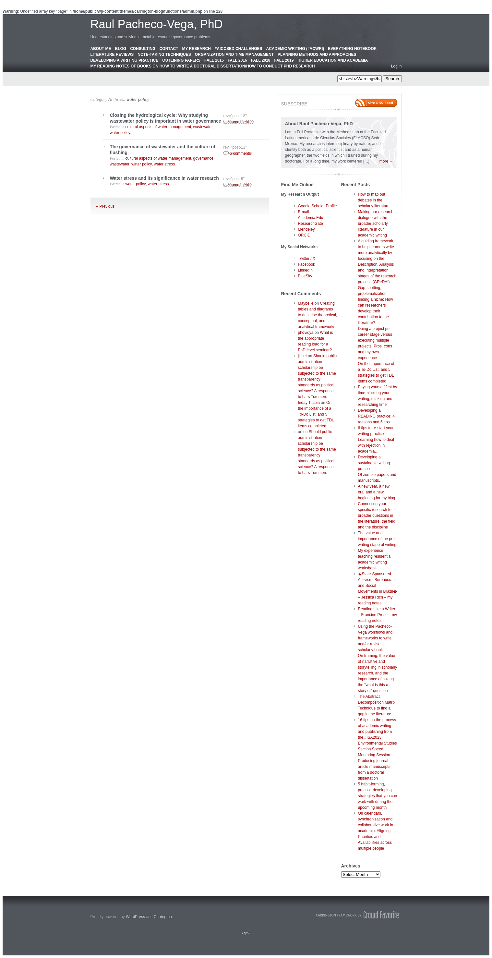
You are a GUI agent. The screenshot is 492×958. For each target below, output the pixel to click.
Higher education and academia (332, 60)
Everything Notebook (352, 48)
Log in (396, 66)
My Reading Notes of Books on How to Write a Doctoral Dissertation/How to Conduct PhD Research (202, 66)
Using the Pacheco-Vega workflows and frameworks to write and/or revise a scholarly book (375, 638)
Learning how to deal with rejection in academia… (376, 445)
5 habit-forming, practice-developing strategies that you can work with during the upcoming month (377, 796)
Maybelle (306, 303)
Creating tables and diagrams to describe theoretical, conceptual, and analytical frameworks (317, 315)
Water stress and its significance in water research (164, 178)
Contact (169, 48)
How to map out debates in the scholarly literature (374, 200)
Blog (120, 48)
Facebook (306, 264)
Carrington (163, 917)
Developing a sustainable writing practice (374, 463)
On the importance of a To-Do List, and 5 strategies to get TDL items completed (316, 414)
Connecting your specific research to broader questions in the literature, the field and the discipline (376, 515)
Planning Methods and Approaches (317, 54)
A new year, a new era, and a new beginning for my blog (376, 492)
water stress (164, 164)
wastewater (203, 127)
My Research (196, 48)
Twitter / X (306, 258)
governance (203, 158)
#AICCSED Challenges (238, 48)
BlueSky (305, 276)
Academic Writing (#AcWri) (295, 48)
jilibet (302, 356)
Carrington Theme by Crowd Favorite (358, 915)
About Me (100, 48)
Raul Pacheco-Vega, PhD (156, 24)
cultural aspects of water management (158, 127)
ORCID (304, 235)
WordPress (135, 917)
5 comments (240, 153)
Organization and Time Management (234, 54)
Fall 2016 (237, 60)
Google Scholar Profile (317, 206)
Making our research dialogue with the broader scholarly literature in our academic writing (375, 223)
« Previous (105, 206)
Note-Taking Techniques (164, 54)
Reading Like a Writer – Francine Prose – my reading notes (377, 615)
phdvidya (306, 332)
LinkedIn (305, 270)
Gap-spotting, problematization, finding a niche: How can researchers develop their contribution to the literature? (375, 305)
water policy (137, 99)
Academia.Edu (310, 217)
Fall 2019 (284, 60)
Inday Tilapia (309, 402)
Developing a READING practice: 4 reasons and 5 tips (376, 416)
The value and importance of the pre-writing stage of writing (377, 539)
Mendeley (306, 229)
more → (386, 161)
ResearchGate (310, 223)
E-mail (303, 212)
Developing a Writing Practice (124, 60)
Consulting (142, 48)
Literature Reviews (112, 54)
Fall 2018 (260, 60)
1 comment (239, 122)
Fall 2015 (214, 60)
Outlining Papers (181, 60)
